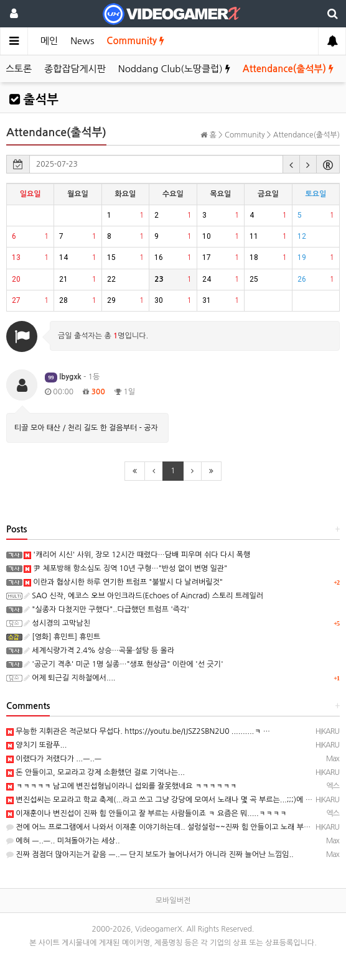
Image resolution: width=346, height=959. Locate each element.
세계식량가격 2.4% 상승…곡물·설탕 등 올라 (99, 650)
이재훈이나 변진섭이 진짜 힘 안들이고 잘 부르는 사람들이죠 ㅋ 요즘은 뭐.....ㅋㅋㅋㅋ (146, 813)
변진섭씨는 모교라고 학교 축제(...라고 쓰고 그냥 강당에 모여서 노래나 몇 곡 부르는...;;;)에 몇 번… (167, 800)
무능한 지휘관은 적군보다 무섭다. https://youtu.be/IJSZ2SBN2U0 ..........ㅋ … (138, 731)
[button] (291, 164)
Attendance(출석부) (288, 68)
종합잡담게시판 (75, 68)
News (82, 40)
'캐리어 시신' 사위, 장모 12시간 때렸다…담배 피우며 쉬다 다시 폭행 (137, 554)
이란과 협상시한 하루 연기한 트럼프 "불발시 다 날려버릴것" (123, 582)
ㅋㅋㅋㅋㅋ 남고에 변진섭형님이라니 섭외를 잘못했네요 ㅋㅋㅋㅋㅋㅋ (121, 786)
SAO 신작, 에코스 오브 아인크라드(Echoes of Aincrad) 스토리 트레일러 (143, 596)
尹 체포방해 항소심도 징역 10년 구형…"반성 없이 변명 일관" (125, 568)
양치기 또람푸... (36, 745)
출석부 (33, 99)
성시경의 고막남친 (57, 623)
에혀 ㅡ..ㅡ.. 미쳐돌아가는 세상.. (63, 841)
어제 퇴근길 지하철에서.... (69, 678)
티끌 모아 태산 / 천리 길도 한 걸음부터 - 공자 (86, 428)
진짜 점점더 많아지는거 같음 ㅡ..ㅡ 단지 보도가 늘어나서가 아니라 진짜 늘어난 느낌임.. (150, 854)
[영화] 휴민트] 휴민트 (62, 637)
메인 (49, 40)
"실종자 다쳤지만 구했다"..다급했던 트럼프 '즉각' (106, 609)
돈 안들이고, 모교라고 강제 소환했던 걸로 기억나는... (95, 772)
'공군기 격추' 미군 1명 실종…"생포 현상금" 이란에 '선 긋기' (123, 664)
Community (135, 40)
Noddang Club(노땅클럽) (174, 68)
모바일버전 (173, 900)
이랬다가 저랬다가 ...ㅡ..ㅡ (53, 758)
